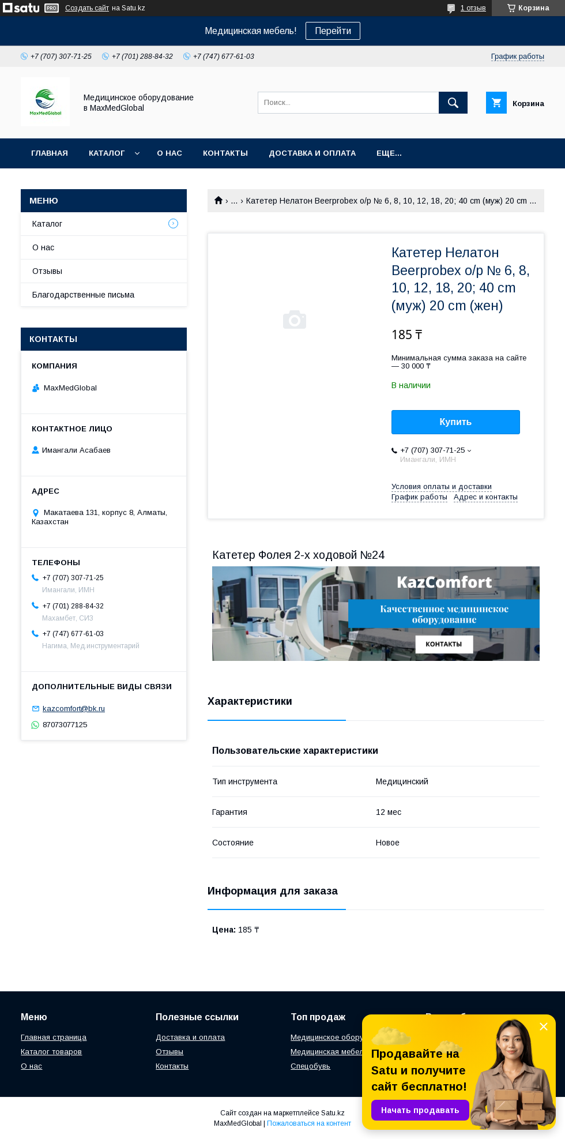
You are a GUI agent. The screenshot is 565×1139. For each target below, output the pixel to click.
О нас (169, 153)
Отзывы (47, 271)
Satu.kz (333, 1113)
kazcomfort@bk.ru (74, 708)
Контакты (225, 153)
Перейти (333, 31)
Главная (49, 153)
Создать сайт (87, 8)
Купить (456, 422)
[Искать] (453, 103)
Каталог (107, 153)
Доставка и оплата (312, 153)
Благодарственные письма (83, 294)
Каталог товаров (51, 1051)
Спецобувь (310, 1066)
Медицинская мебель (329, 1051)
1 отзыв (473, 8)
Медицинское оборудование (342, 1037)
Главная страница (53, 1037)
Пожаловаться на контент (309, 1123)
